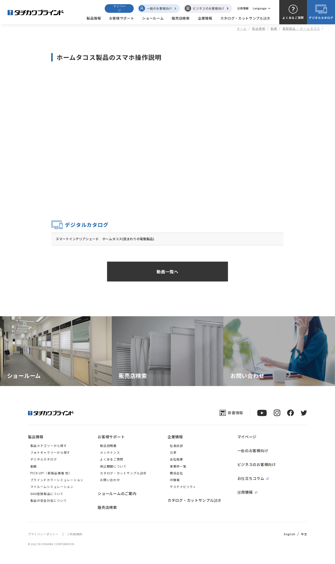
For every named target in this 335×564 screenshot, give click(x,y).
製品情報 (258, 28)
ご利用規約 (74, 534)
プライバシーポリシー (43, 534)
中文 (304, 534)
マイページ (119, 8)
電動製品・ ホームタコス (301, 28)
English (289, 534)
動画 (274, 28)
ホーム (242, 28)
